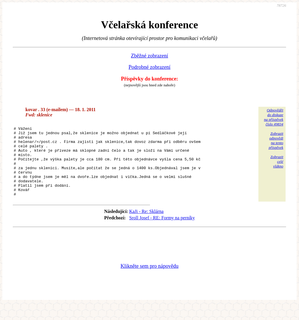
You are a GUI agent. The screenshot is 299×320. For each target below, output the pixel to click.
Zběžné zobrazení (149, 56)
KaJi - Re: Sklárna (146, 226)
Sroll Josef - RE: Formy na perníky (162, 232)
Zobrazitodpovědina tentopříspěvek (276, 140)
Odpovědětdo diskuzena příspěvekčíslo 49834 (273, 117)
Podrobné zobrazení (149, 67)
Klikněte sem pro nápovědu (149, 281)
